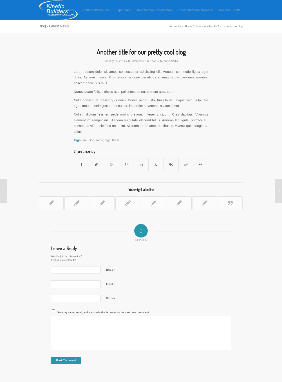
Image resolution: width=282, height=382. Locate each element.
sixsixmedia (171, 61)
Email (110, 284)
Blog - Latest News (54, 26)
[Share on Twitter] (96, 164)
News (198, 26)
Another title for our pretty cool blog (141, 52)
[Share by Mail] (200, 164)
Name (110, 269)
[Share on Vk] (170, 164)
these (116, 140)
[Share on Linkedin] (141, 164)
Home (188, 26)
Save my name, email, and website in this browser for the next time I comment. (103, 312)
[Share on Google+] (111, 164)
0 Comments (136, 61)
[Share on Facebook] (81, 164)
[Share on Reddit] (186, 164)
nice (91, 140)
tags (107, 140)
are (85, 140)
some (99, 140)
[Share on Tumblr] (156, 164)
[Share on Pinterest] (126, 164)
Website (111, 298)
